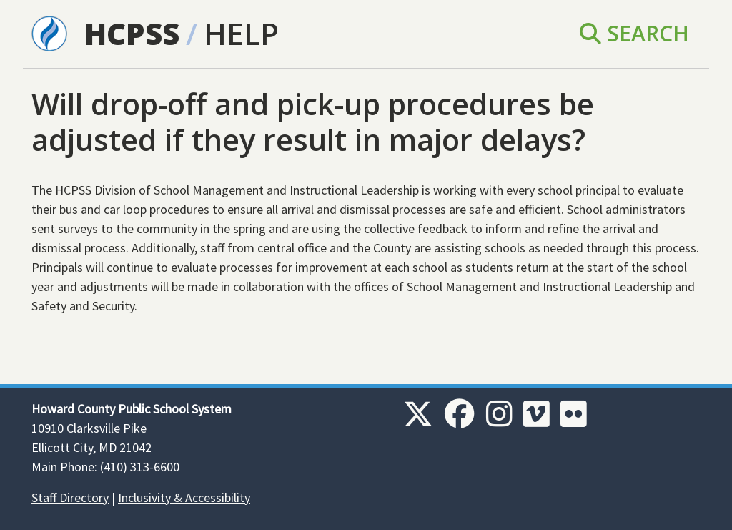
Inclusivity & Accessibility (184, 497)
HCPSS (131, 33)
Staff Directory (70, 497)
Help (241, 33)
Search (634, 33)
